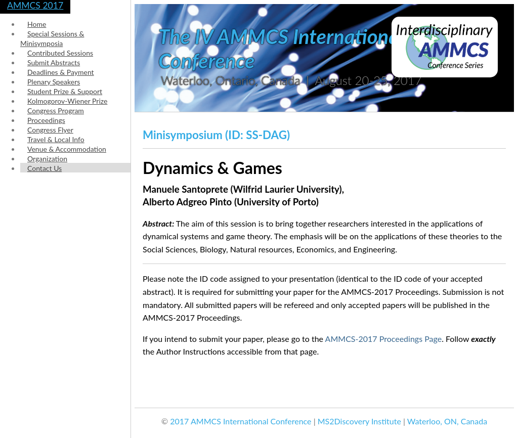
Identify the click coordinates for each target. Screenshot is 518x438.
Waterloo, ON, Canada (447, 421)
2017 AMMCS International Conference (240, 421)
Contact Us (44, 168)
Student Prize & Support (64, 91)
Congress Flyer (50, 129)
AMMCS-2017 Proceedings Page (383, 338)
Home (36, 24)
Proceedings (46, 120)
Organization (47, 158)
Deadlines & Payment (60, 72)
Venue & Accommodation (66, 149)
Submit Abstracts (53, 62)
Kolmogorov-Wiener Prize (67, 101)
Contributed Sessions (60, 53)
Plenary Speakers (53, 81)
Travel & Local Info (55, 139)
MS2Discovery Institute (359, 421)
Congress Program (55, 110)
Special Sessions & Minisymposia (52, 38)
